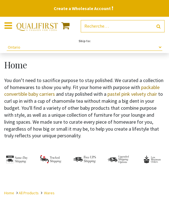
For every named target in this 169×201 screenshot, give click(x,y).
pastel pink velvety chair (131, 94)
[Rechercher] (158, 26)
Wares (49, 192)
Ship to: (85, 41)
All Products (29, 192)
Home (9, 192)
